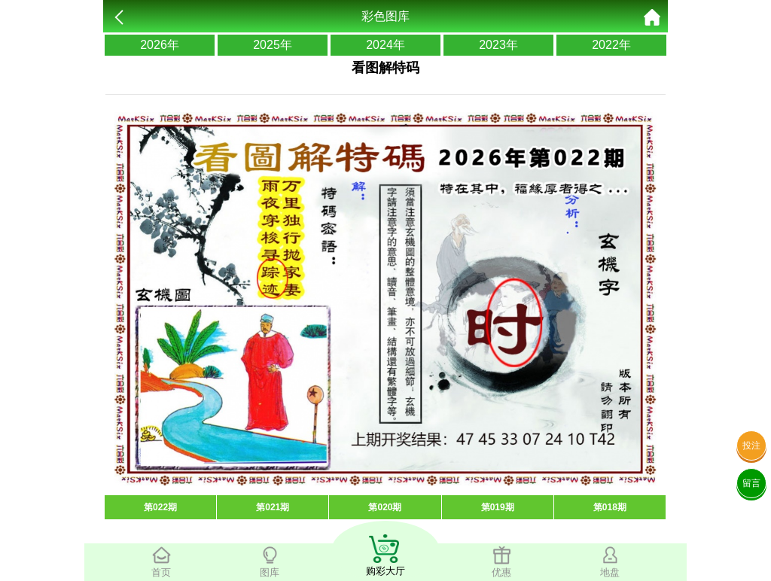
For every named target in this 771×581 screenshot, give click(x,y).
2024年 (385, 44)
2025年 (272, 44)
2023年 (498, 44)
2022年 (611, 44)
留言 (751, 483)
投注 (751, 445)
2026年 (159, 44)
